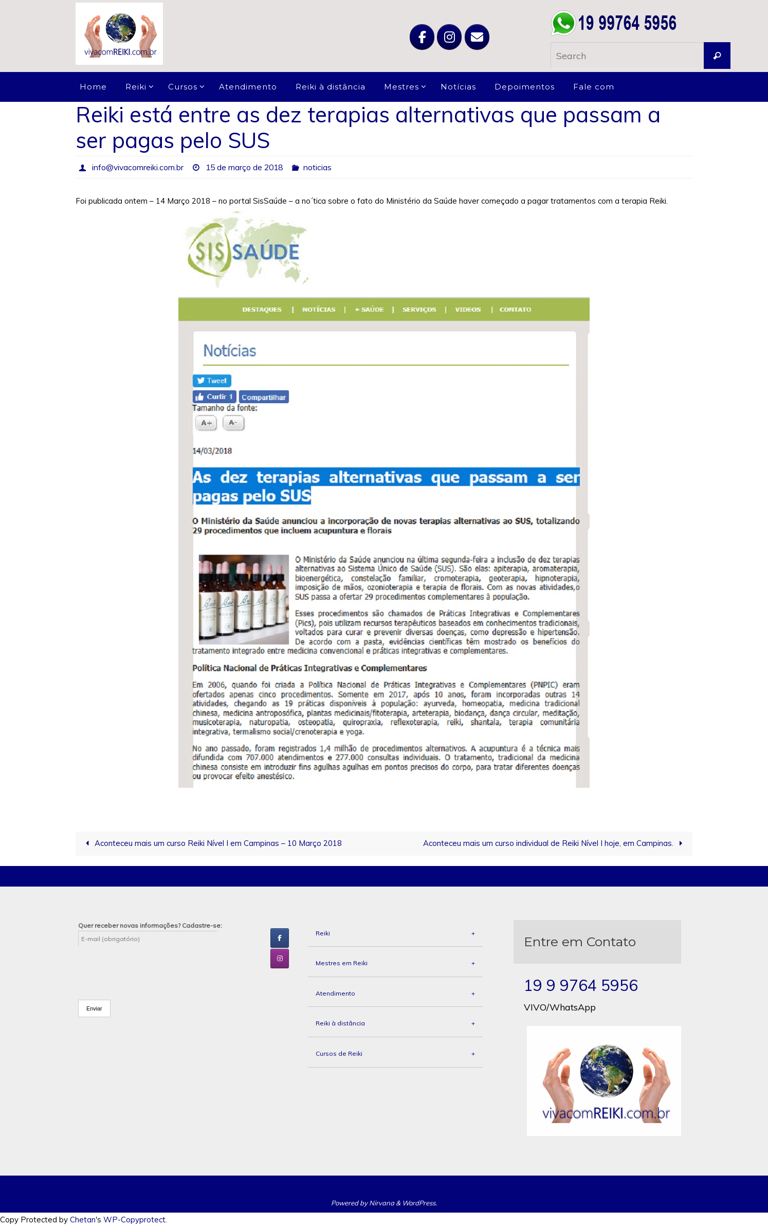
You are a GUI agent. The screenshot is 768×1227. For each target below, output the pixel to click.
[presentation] (156, 967)
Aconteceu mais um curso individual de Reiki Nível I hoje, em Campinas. (554, 844)
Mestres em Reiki (395, 963)
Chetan (83, 1220)
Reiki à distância (395, 1024)
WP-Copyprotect (134, 1220)
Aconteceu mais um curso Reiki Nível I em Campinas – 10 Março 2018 (212, 844)
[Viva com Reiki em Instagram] (449, 37)
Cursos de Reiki (395, 1053)
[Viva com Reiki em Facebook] (422, 37)
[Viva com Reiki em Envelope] (477, 37)
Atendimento (395, 993)
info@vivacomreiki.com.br (138, 167)
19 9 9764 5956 (581, 985)
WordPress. (419, 1203)
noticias (321, 167)
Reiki (395, 933)
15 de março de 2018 (247, 167)
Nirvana (381, 1203)
